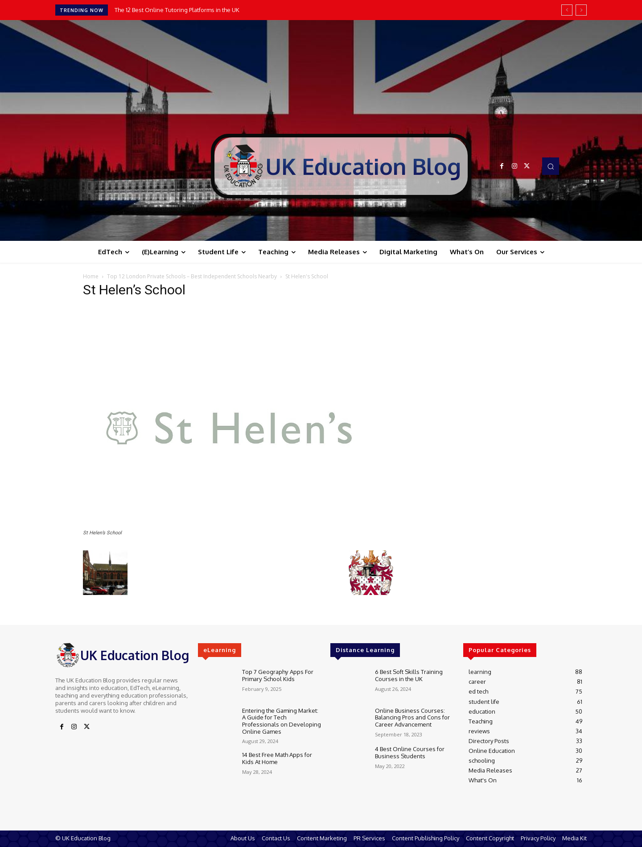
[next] (581, 10)
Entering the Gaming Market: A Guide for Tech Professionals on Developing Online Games (281, 721)
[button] (550, 165)
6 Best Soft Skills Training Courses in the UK (409, 675)
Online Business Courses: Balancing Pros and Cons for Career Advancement (412, 717)
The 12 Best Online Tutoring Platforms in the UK (177, 9)
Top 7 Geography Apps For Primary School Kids (277, 675)
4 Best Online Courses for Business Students (409, 752)
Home (91, 276)
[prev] (566, 10)
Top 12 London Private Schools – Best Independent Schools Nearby (192, 276)
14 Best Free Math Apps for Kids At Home (277, 758)
